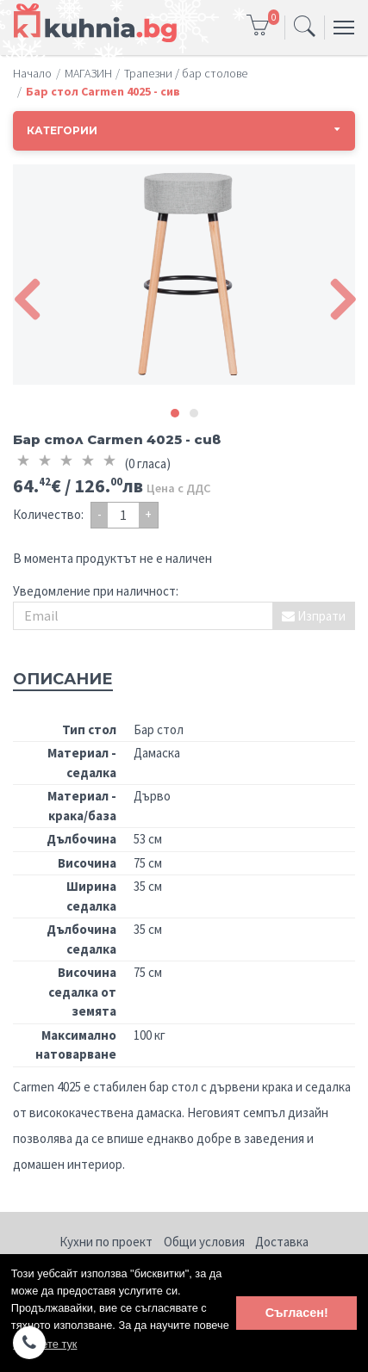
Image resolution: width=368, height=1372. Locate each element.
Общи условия (204, 1241)
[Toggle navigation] (304, 27)
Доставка (282, 1241)
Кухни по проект (106, 1241)
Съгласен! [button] (296, 1312)
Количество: (48, 514)
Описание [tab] (63, 679)
